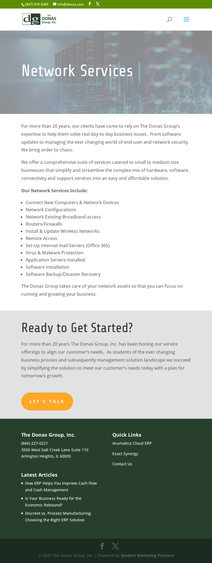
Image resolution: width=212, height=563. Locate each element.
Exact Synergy (125, 453)
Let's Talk (47, 401)
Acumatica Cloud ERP (132, 443)
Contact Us (122, 463)
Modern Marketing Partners (147, 555)
